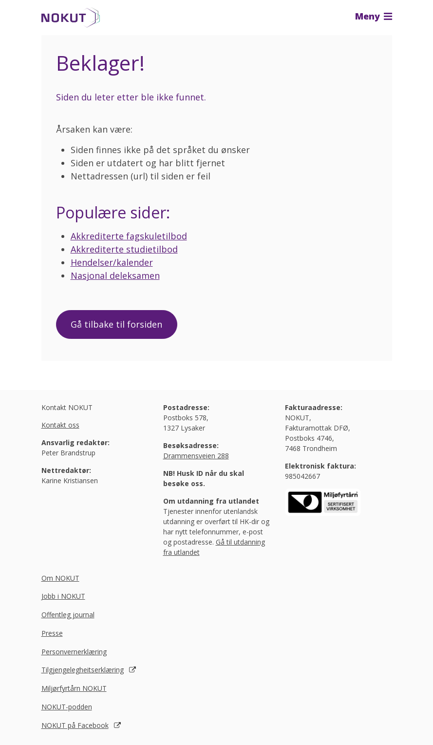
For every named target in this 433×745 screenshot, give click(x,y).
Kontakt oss (60, 425)
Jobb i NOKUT (63, 596)
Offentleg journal (67, 615)
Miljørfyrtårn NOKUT (74, 688)
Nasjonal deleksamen (115, 275)
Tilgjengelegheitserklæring (82, 670)
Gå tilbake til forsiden (117, 324)
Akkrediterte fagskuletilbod (129, 236)
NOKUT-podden (66, 706)
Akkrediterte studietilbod (124, 249)
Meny (373, 16)
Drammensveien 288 (196, 455)
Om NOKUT (60, 578)
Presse (52, 633)
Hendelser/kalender (112, 262)
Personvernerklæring (74, 651)
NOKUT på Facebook (75, 725)
